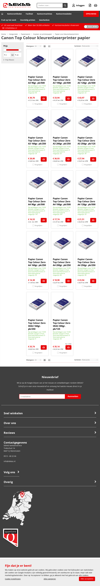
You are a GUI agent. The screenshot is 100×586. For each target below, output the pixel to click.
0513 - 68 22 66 (10, 456)
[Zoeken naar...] (64, 5)
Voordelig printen (27, 20)
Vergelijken (38, 104)
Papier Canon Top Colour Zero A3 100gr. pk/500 (62, 79)
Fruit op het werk (8, 20)
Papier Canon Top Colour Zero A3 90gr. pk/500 (37, 79)
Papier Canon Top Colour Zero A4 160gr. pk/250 (37, 262)
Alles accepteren (86, 579)
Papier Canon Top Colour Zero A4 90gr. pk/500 (37, 201)
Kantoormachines (44, 14)
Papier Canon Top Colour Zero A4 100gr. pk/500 (62, 201)
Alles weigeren (49, 579)
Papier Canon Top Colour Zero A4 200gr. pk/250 (62, 262)
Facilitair (29, 14)
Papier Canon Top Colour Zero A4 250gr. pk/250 (86, 262)
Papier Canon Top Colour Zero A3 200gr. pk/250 (62, 140)
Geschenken (44, 20)
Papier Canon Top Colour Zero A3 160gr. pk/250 (37, 140)
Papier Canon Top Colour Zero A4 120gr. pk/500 (86, 201)
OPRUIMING (91, 14)
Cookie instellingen (13, 579)
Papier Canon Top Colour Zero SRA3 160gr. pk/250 (37, 324)
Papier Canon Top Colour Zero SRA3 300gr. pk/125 (61, 324)
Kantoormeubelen (64, 14)
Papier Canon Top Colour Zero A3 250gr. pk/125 (86, 140)
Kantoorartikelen (14, 14)
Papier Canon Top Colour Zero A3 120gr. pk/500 (86, 79)
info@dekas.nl (11, 28)
